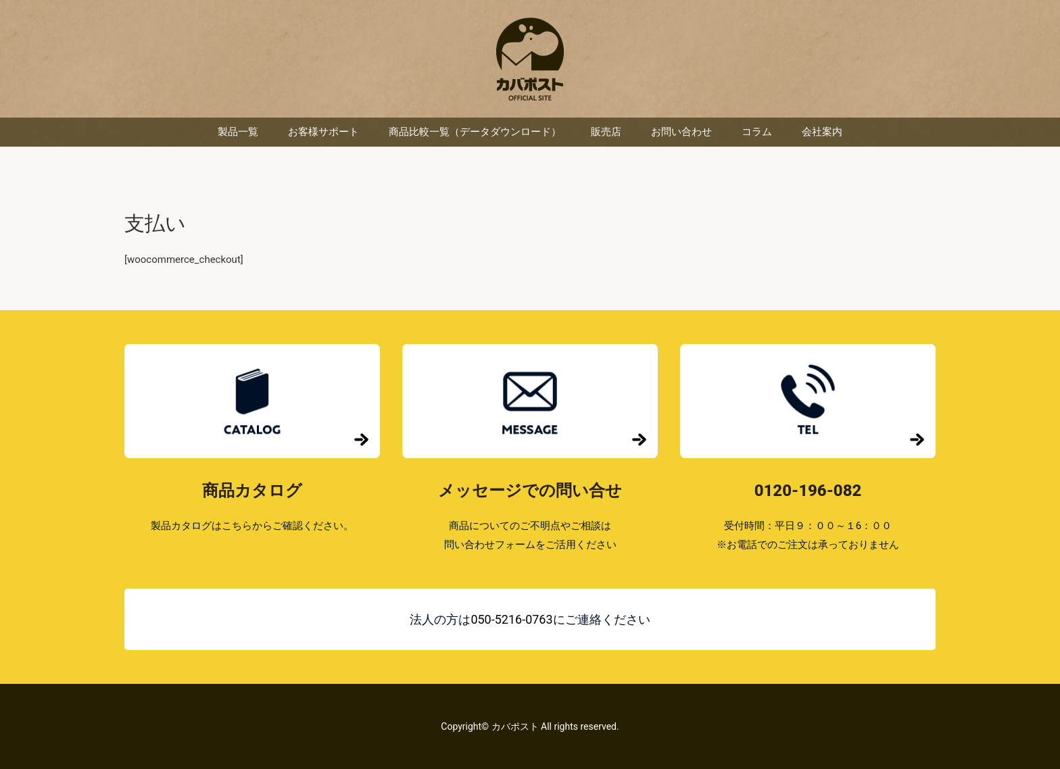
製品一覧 (238, 132)
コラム (757, 132)
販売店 (606, 132)
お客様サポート (323, 132)
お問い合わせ (681, 132)
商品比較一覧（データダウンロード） (475, 132)
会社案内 (822, 132)
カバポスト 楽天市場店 (530, 59)
